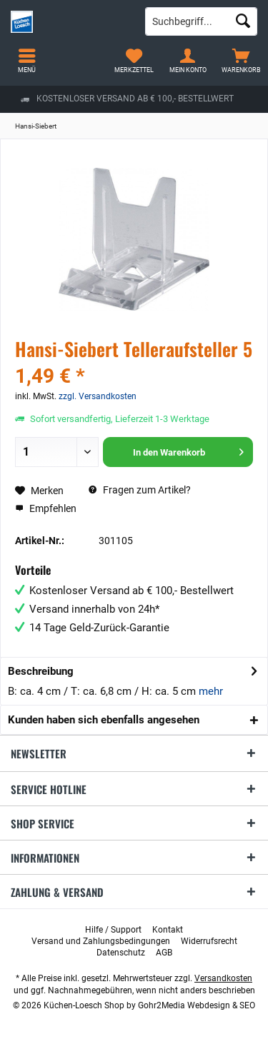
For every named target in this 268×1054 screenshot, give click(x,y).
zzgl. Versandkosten (98, 396)
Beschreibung (41, 671)
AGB (164, 953)
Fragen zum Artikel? (140, 490)
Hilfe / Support (113, 930)
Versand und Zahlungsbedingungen (100, 941)
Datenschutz (120, 953)
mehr (211, 691)
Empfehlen (45, 508)
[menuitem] (241, 61)
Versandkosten (223, 978)
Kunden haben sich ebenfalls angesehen (103, 719)
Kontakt (167, 930)
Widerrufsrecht (209, 941)
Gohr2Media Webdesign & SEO (196, 1005)
